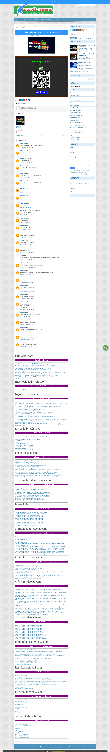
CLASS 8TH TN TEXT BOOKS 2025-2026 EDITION (29, 518)
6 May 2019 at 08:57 (25, 170)
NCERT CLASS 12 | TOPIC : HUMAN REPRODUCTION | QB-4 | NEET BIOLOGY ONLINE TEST (40, 554)
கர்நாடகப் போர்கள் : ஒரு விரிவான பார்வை (26, 569)
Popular (73, 38)
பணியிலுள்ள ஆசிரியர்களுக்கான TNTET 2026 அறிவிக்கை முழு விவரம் (33, 363)
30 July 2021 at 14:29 (25, 331)
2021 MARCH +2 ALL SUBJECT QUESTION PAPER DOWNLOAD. (32, 496)
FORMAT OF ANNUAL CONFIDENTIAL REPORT (28, 439)
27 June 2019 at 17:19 (25, 222)
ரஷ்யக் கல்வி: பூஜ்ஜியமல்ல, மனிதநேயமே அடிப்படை (28, 662)
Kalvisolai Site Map (20, 389)
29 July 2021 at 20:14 (25, 324)
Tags (79, 38)
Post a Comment (22, 350)
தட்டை (16, 711)
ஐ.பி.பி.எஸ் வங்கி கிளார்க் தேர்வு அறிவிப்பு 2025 (27, 463)
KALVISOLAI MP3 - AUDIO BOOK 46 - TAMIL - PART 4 (29, 629)
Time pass (23, 278)
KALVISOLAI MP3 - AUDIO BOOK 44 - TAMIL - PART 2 (29, 632)
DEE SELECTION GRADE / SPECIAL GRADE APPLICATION (31, 436)
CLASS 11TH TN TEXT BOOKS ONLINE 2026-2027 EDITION (31, 513)
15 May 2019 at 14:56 (25, 200)
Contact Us (56, 20)
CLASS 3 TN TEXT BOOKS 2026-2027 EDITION (28, 525)
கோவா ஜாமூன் (19, 704)
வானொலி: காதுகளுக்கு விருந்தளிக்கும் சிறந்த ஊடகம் (28, 660)
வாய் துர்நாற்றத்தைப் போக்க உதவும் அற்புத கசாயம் (28, 677)
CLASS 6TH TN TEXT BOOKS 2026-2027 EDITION (29, 521)
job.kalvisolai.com (20, 732)
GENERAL (37, 19)
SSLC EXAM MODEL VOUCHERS (24, 449)
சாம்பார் (17, 705)
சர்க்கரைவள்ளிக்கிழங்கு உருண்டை (24, 702)
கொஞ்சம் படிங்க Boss (20, 565)
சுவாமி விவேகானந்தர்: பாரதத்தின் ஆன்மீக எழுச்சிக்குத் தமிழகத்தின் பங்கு (33, 658)
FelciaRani (23, 233)
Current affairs (24, 158)
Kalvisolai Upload (75, 100)
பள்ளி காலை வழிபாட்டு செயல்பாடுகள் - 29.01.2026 (28, 371)
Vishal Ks (22, 165)
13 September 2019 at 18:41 (27, 259)
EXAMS (30, 19)
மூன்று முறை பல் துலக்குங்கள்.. (23, 685)
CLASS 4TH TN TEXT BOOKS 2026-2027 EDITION (29, 524)
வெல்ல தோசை (19, 713)
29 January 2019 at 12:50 (26, 155)
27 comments (39, 36)
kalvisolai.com (19, 728)
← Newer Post (19, 135)
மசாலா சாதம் (18, 710)
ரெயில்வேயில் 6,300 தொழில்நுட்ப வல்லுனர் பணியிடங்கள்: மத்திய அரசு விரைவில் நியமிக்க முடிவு (40, 476)
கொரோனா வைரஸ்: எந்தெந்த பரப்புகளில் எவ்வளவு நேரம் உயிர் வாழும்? (33, 678)
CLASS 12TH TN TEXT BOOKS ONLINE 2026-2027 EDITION (31, 512)
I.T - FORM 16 (18, 440)
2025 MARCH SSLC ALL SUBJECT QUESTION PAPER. (30, 498)
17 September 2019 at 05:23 (27, 267)
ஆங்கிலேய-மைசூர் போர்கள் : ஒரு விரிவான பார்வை (28, 568)
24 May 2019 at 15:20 (25, 207)
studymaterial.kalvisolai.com (23, 734)
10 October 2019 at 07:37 (26, 274)
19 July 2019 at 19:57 (25, 237)
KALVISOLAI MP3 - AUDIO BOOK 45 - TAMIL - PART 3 (29, 631)
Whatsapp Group (25, 26)
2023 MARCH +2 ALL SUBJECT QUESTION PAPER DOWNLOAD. (32, 493)
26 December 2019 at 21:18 (27, 291)
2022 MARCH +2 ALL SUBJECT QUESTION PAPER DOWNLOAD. (32, 495)
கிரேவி (17, 708)
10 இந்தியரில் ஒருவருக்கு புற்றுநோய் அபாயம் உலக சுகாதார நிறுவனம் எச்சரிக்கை (35, 684)
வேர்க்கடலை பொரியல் (21, 707)
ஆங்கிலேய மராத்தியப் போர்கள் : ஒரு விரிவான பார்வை (29, 566)
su (20, 335)
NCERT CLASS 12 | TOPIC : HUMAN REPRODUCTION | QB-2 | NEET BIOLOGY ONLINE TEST (40, 551)
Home (16, 20)
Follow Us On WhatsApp (58, 751)
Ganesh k (22, 188)
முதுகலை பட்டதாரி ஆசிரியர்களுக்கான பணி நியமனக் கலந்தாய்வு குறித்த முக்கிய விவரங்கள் (38, 366)
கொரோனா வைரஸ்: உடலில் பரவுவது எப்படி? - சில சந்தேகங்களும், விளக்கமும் (35, 680)
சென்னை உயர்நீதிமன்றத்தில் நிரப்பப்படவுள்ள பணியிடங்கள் (30, 465)
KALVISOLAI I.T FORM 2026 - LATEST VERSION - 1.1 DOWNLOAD (33, 368)
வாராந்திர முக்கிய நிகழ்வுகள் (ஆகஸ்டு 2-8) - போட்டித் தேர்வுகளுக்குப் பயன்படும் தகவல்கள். (38, 574)
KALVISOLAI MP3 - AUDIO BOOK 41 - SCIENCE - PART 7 (30, 637)
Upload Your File (46, 20)
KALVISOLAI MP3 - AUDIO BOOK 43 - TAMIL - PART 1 (29, 634)
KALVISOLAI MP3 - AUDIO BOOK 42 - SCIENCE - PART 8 (30, 635)
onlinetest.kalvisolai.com (22, 737)
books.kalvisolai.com (20, 735)
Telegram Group (74, 102)
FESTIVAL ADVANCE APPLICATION (25, 445)
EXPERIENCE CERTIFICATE (23, 446)
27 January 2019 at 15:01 (26, 147)
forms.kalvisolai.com (20, 731)
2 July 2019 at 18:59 (25, 229)
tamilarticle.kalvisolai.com (77, 130)
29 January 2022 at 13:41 (26, 339)
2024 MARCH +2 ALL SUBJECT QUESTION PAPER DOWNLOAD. (32, 492)
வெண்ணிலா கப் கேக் (20, 699)
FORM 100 (18, 442)
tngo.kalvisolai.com (20, 730)
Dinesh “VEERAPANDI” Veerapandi (30, 210)
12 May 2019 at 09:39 (25, 192)
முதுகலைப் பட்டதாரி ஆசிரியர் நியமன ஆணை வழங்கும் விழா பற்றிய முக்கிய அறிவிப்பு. (37, 375)
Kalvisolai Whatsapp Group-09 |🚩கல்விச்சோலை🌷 (86, 54)
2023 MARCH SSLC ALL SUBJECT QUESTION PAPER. (30, 501)
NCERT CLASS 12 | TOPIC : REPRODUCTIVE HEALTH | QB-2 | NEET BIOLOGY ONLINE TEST (40, 548)
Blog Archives (87, 38)
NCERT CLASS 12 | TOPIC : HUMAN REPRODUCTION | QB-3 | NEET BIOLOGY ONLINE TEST (40, 552)
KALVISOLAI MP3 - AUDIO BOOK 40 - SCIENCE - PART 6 (30, 638)
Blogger (86, 174)
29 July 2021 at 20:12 (25, 316)
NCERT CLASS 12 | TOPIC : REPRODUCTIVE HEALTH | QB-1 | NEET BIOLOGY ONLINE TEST (40, 546)
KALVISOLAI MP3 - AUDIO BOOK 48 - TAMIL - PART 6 (29, 627)
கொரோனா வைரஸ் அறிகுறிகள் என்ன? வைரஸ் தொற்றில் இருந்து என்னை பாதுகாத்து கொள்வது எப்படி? (41, 681)
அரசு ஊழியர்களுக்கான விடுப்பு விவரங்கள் (26, 402)
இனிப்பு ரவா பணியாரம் (21, 701)
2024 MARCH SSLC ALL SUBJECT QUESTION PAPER (29, 499)
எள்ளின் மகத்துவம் (20, 687)
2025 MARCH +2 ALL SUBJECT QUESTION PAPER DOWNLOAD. (32, 491)
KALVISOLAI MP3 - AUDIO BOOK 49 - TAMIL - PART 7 (29, 625)
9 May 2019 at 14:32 (25, 185)
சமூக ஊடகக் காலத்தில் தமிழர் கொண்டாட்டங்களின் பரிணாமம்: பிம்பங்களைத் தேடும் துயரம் (38, 651)
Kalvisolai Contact (54, 746)
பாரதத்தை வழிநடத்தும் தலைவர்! (23, 664)
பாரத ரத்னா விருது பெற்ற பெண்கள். (24, 572)
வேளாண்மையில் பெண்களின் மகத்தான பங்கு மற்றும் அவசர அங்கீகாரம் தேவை (35, 654)
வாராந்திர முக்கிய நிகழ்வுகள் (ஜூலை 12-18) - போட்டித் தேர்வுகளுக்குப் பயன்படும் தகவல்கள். (39, 575)
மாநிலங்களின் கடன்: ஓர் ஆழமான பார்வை (26, 652)
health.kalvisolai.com (76, 115)
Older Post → (64, 135)
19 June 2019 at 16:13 (25, 215)
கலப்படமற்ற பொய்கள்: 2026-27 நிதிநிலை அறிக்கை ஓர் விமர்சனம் (32, 649)
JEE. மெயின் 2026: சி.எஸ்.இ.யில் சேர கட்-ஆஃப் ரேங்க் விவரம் (31, 369)
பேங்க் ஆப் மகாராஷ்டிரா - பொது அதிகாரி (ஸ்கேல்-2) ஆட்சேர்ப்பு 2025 (33, 468)
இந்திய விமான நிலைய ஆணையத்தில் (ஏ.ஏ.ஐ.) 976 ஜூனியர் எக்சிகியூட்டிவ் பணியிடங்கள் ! (38, 469)
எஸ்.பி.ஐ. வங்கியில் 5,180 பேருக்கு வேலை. (26, 462)
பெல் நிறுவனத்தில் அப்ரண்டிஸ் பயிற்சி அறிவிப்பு (27, 466)
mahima (22, 342)
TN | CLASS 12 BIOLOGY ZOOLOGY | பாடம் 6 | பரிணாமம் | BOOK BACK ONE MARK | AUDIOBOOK (41, 607)
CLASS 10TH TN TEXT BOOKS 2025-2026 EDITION (29, 515)
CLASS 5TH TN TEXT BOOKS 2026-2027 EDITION (29, 522)
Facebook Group (74, 95)
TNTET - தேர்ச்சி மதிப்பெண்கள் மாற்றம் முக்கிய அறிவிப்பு (30, 374)
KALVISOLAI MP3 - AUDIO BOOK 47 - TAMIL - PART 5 (29, 628)
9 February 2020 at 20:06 (27, 298)
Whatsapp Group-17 (35, 26)
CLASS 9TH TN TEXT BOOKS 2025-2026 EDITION (29, 516)
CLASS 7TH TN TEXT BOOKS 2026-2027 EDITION (29, 519)
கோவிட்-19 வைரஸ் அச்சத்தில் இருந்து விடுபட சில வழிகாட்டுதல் (31, 682)
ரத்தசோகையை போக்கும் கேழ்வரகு (24, 688)
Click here (41, 92)
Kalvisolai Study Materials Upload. (24, 725)
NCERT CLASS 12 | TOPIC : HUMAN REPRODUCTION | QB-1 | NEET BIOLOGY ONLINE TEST (40, 549)
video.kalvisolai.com (75, 140)
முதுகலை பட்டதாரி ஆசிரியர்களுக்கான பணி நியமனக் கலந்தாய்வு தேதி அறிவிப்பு (35, 365)
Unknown (22, 143)
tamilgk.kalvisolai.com (76, 132)
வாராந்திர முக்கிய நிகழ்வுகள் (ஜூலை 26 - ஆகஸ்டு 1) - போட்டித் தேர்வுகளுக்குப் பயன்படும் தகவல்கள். (41, 571)
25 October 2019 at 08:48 (26, 282)
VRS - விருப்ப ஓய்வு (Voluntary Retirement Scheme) (29, 410)
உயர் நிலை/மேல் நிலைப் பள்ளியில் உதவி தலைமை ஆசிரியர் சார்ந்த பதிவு (34, 412)
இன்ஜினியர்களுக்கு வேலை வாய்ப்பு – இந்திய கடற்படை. (29, 460)
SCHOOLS (24, 19)
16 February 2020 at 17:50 (27, 309)
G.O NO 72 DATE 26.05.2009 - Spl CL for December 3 (29, 409)
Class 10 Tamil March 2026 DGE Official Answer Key (29, 489)
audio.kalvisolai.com (75, 107)
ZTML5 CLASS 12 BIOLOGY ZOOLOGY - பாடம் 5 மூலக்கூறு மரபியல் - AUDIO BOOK (37, 611)
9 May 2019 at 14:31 (25, 177)
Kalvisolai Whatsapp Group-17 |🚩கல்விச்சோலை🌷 (41, 32)
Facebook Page (74, 97)
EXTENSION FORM (20, 448)
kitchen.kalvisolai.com (76, 122)
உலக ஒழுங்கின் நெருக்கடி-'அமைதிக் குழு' (25, 661)
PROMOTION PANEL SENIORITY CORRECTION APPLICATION (32, 438)
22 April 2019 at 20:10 (26, 162)
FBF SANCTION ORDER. (21, 443)
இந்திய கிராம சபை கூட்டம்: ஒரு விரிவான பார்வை (28, 578)
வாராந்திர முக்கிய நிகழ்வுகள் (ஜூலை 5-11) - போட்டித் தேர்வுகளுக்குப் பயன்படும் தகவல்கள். (38, 577)
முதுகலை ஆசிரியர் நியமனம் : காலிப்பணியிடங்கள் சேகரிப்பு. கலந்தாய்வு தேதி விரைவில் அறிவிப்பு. (40, 372)
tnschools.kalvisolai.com (21, 727)
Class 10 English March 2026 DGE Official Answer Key (30, 488)
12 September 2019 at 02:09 (27, 252)
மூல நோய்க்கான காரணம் (21, 675)
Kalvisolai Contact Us (21, 724)
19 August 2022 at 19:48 (26, 346)
